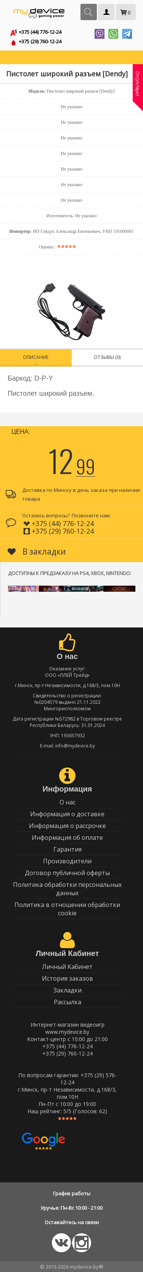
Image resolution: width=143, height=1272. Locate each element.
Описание (35, 357)
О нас (67, 802)
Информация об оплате (67, 837)
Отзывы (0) (107, 357)
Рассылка (67, 1002)
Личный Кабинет (67, 966)
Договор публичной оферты (67, 873)
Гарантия (67, 849)
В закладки (37, 551)
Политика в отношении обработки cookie (67, 909)
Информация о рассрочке (67, 826)
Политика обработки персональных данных (67, 888)
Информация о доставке (67, 814)
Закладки (67, 990)
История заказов (67, 978)
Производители (67, 861)
